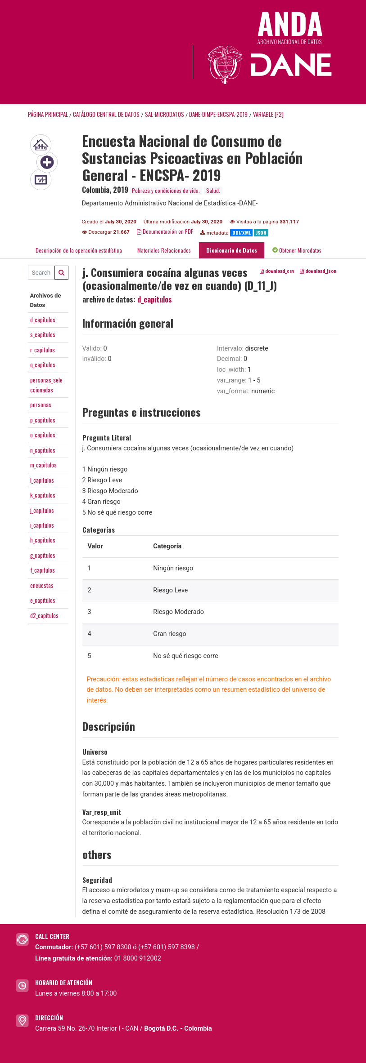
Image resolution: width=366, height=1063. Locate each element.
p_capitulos (42, 419)
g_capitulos (42, 555)
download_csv (277, 270)
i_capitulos (42, 524)
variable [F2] (268, 114)
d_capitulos (42, 319)
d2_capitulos (44, 615)
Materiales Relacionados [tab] (164, 250)
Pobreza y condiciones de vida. (166, 190)
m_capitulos (43, 464)
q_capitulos (42, 364)
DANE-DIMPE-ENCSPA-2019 (218, 114)
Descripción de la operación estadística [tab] (79, 250)
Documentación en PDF (165, 231)
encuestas (42, 585)
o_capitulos (42, 434)
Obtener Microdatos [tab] (296, 250)
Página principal (48, 114)
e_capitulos (42, 600)
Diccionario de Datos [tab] (231, 250)
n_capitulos (42, 449)
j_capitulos (42, 510)
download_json (318, 270)
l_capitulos (42, 480)
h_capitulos (42, 539)
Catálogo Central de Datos (106, 114)
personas (40, 404)
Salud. (213, 190)
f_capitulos (42, 569)
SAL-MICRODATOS (164, 114)
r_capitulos (42, 349)
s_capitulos (42, 334)
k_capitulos (42, 494)
